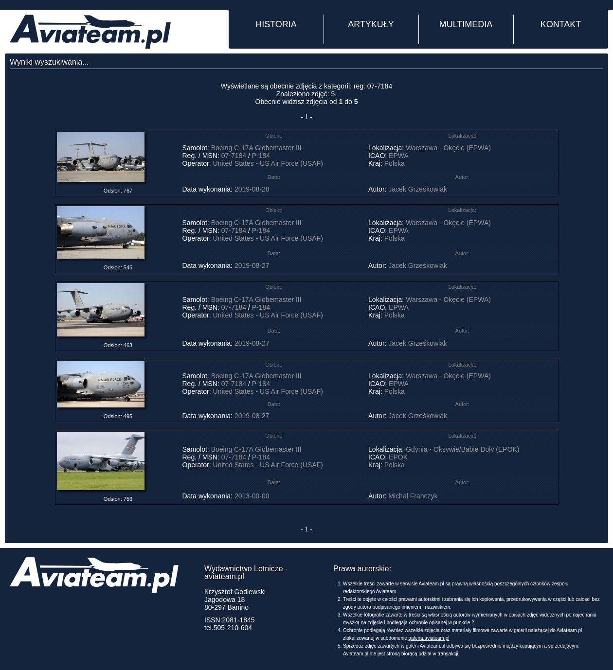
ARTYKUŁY (371, 24)
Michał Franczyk (412, 496)
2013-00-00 (252, 496)
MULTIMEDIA (466, 24)
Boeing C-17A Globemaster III (256, 148)
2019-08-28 (252, 189)
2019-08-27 (252, 265)
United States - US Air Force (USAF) (268, 163)
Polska (394, 163)
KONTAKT (561, 24)
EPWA (398, 155)
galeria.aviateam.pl (429, 638)
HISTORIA (276, 24)
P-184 (261, 155)
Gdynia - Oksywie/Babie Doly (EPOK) (462, 449)
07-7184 (233, 155)
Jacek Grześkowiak (417, 189)
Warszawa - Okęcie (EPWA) (448, 148)
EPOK (398, 457)
